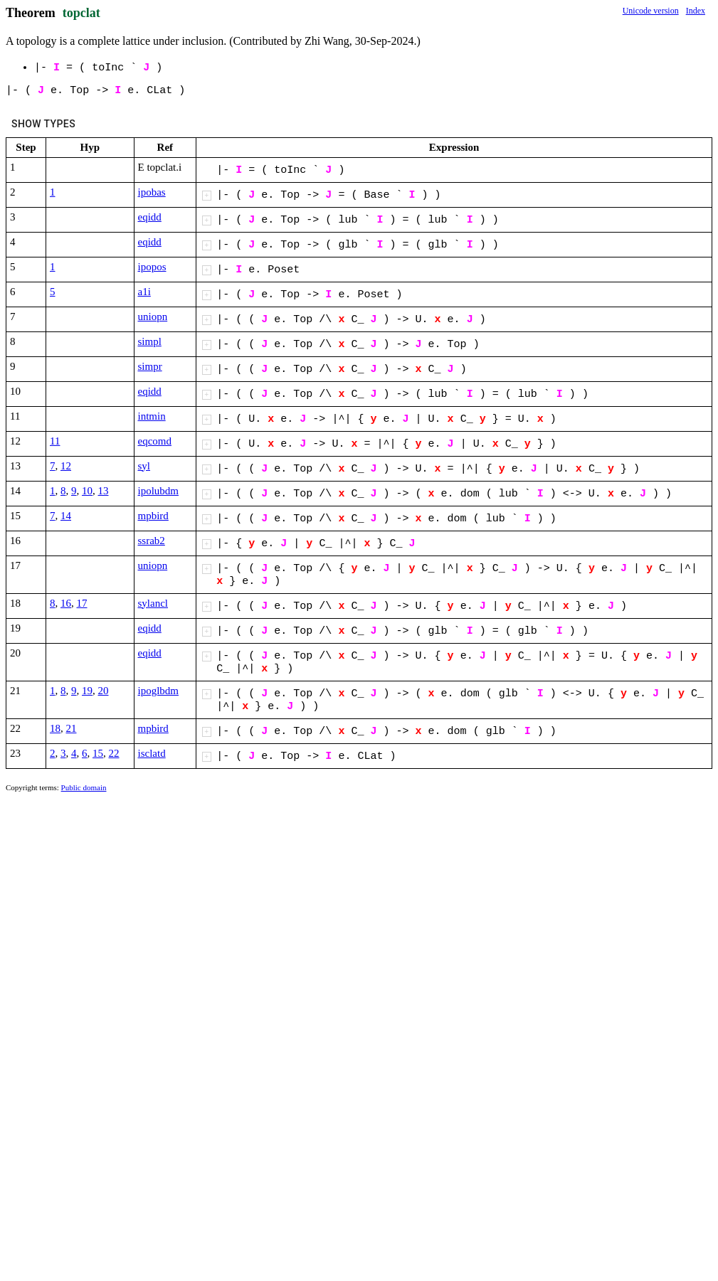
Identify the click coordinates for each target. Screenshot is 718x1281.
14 (65, 515)
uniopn (153, 316)
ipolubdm (158, 490)
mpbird (153, 515)
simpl (150, 341)
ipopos (152, 266)
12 (65, 466)
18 (55, 728)
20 (103, 690)
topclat (81, 13)
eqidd (150, 217)
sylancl (153, 603)
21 (71, 728)
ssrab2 (151, 540)
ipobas (152, 192)
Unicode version (651, 11)
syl (144, 466)
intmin (152, 416)
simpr (150, 366)
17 (82, 603)
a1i (144, 291)
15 (98, 753)
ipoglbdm (158, 690)
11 (55, 441)
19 (87, 690)
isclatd (152, 753)
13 (103, 490)
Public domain (84, 787)
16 (65, 603)
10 (87, 490)
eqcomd (154, 441)
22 (114, 753)
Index (695, 11)
